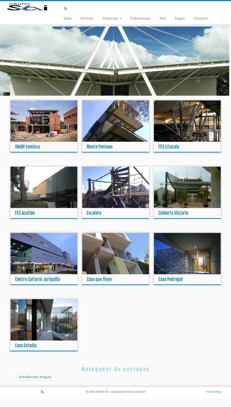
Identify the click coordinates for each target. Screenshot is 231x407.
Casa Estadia (26, 354)
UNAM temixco (27, 155)
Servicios (87, 18)
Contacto (201, 18)
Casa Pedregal (170, 288)
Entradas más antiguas (33, 385)
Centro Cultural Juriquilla (37, 288)
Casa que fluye (99, 288)
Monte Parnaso (99, 155)
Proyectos (112, 18)
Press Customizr (136, 400)
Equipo (180, 18)
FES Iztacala (168, 155)
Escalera (94, 221)
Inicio (67, 18)
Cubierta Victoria (173, 221)
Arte (162, 18)
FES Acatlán (25, 221)
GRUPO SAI (102, 400)
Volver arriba (213, 400)
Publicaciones (140, 18)
